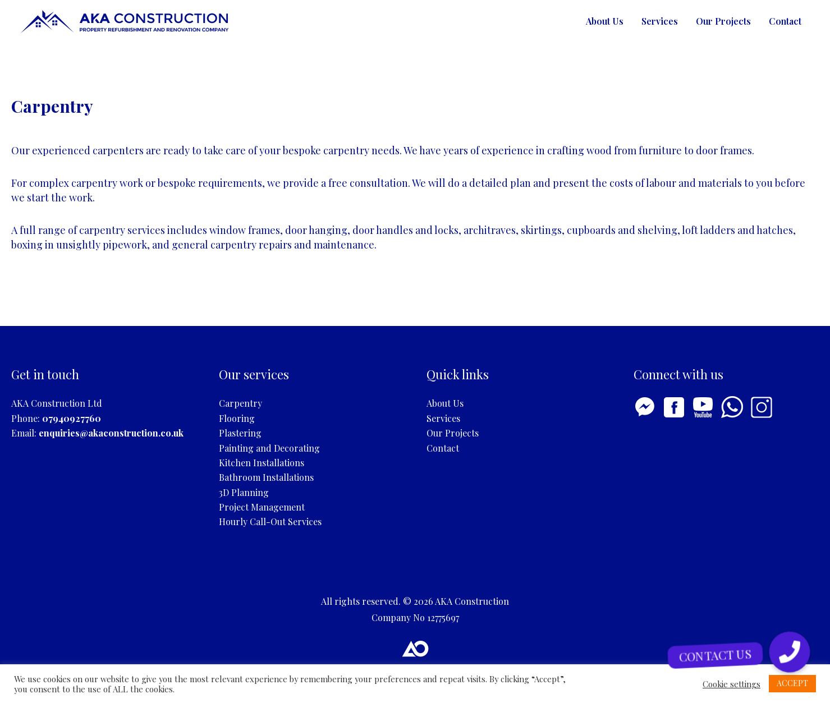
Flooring (237, 418)
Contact (785, 21)
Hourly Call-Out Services (270, 521)
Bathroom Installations (266, 477)
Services (659, 21)
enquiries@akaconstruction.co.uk (111, 433)
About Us (604, 21)
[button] (789, 652)
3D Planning (244, 492)
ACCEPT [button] (792, 683)
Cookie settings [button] (731, 684)
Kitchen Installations (261, 462)
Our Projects (723, 21)
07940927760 (71, 418)
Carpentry (240, 403)
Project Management (262, 507)
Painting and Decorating (269, 448)
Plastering (240, 433)
